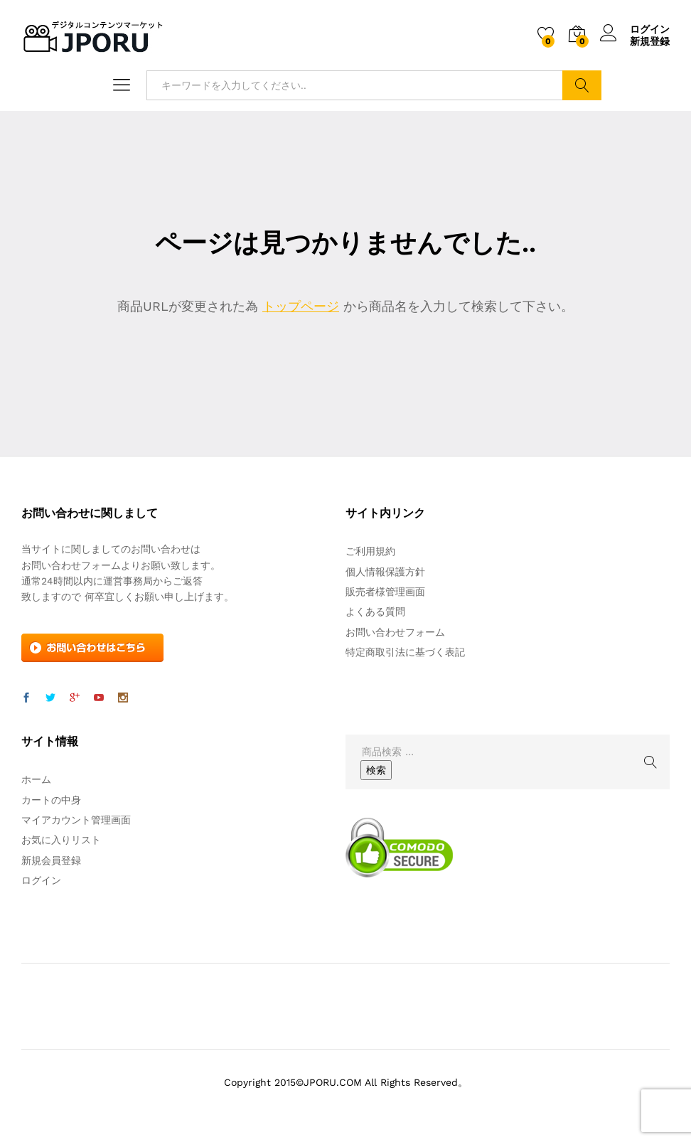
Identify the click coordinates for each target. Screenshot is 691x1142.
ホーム (36, 779)
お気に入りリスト (61, 839)
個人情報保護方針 (385, 571)
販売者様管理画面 (385, 591)
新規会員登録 (51, 860)
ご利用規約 (370, 551)
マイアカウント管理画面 (76, 820)
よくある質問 (375, 611)
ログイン (635, 29)
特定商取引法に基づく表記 (405, 652)
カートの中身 (51, 800)
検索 (581, 85)
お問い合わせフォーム (395, 632)
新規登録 (650, 41)
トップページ (300, 306)
